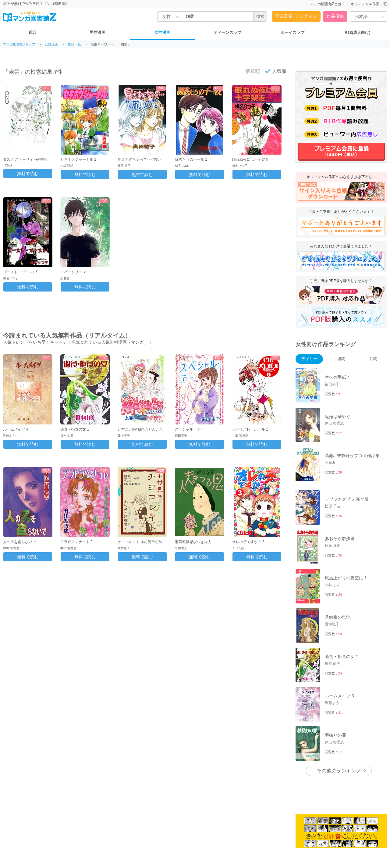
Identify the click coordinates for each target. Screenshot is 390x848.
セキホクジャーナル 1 (78, 159)
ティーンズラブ (227, 32)
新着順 (249, 71)
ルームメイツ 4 (15, 429)
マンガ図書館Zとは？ (327, 4)
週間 (341, 358)
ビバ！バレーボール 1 (250, 429)
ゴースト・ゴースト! (20, 272)
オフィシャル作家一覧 (368, 4)
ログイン (308, 16)
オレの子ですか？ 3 (248, 542)
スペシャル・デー (189, 429)
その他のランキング (339, 770)
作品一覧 (74, 44)
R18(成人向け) (357, 32)
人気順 (275, 71)
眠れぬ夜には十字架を (250, 159)
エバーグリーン (73, 272)
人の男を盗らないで (19, 542)
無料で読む (27, 173)
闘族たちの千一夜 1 (191, 159)
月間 (373, 358)
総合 (33, 32)
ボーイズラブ (292, 32)
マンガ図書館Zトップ (19, 44)
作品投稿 (335, 16)
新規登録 (283, 16)
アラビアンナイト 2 (76, 542)
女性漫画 (162, 32)
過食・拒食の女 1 (74, 429)
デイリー (309, 358)
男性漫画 (97, 32)
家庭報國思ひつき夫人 (193, 542)
